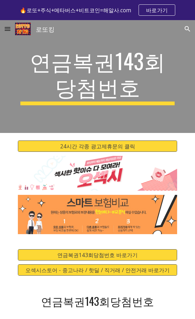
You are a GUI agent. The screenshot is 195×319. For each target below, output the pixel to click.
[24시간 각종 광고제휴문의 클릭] (97, 146)
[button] (7, 28)
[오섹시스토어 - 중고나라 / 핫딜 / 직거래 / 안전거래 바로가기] (97, 270)
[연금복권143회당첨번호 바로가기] (97, 255)
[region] (97, 10)
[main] (97, 76)
